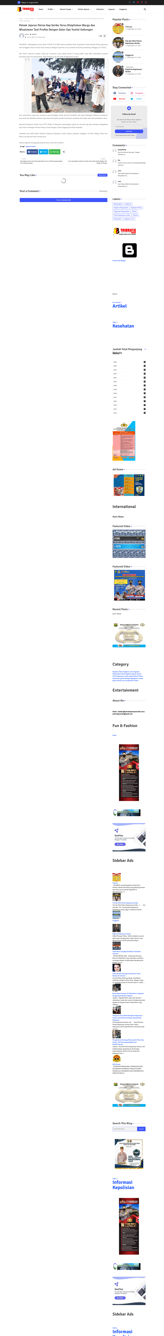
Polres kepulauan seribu (122, 215)
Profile (50, 9)
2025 (130, 366)
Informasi (100, 9)
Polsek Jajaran (83, 9)
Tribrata (115, 883)
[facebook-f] (129, 2)
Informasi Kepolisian (123, 1184)
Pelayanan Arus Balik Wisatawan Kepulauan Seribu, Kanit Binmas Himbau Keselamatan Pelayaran (127, 1018)
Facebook (34, 152)
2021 (130, 382)
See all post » (117, 302)
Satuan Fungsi (65, 9)
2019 (130, 389)
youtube (122, 99)
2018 (130, 393)
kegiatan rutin (129, 219)
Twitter (44, 152)
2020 (130, 386)
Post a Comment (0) (63, 200)
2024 (130, 370)
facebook (122, 93)
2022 (130, 378)
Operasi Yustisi (30, 18)
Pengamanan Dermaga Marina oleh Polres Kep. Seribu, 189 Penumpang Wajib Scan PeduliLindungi (128, 1042)
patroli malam (136, 674)
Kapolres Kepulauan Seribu (133, 70)
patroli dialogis (125, 678)
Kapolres (128, 204)
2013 (130, 413)
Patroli (123, 674)
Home (41, 9)
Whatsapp (56, 152)
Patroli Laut (121, 681)
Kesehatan (123, 326)
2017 (130, 397)
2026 (130, 362)
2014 (130, 409)
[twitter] (133, 2)
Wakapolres (135, 678)
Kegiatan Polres (136, 208)
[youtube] (137, 2)
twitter (139, 99)
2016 (130, 401)
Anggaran (123, 9)
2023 (130, 374)
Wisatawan (117, 219)
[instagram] (141, 2)
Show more (102, 175)
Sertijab (128, 681)
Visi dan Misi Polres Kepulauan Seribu (133, 42)
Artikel (120, 306)
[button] (145, 9)
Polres (134, 211)
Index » (115, 322)
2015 (130, 405)
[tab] (40, 9)
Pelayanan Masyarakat (121, 211)
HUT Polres (134, 681)
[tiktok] (145, 2)
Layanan (111, 9)
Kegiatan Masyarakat (121, 208)
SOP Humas (116, 1064)
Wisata (135, 215)
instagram (139, 93)
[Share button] (63, 151)
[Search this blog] (125, 1129)
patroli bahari (134, 676)
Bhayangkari (118, 204)
